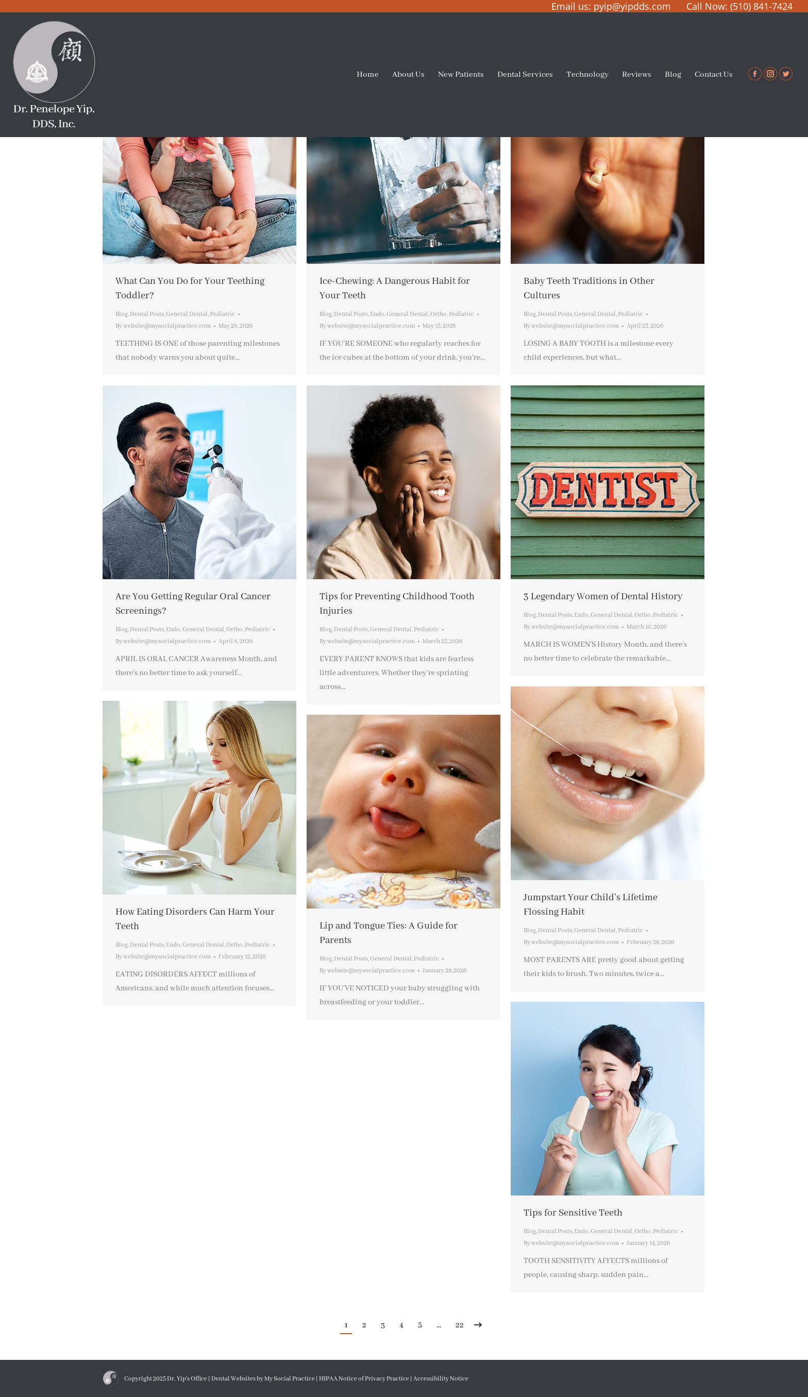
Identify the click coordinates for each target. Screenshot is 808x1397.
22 (460, 1325)
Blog (121, 314)
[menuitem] (368, 75)
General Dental (187, 314)
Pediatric (222, 314)
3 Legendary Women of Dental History (603, 597)
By (163, 326)
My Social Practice (289, 1379)
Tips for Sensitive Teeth (573, 1213)
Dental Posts (147, 314)
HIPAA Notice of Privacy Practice (364, 1379)
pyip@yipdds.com (632, 6)
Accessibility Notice (440, 1379)
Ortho (438, 314)
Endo (377, 314)
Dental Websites (233, 1379)
